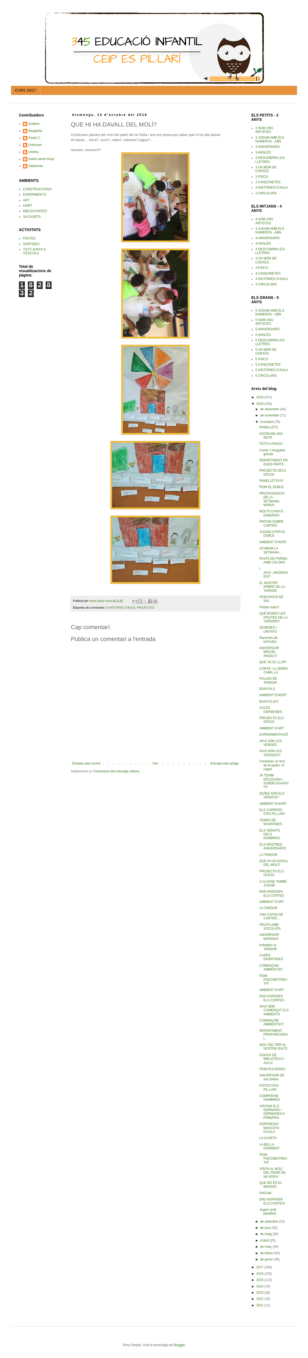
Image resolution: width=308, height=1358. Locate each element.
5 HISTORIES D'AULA (120, 607)
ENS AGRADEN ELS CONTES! (272, 1201)
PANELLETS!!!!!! (271, 481)
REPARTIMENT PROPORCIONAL (273, 1034)
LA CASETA (268, 1138)
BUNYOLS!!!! (269, 701)
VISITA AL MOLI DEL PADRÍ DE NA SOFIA (272, 1173)
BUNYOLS (267, 689)
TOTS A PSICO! (271, 444)
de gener (267, 1259)
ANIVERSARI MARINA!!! (269, 936)
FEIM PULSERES (272, 1069)
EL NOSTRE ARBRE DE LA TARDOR (272, 587)
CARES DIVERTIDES (271, 957)
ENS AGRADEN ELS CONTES (271, 893)
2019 (260, 397)
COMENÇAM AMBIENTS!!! (271, 967)
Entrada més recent (86, 763)
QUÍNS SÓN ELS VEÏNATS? (271, 795)
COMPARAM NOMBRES (269, 1098)
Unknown (35, 145)
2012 (260, 1299)
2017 (260, 1267)
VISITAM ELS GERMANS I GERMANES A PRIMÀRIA (272, 1112)
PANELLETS (268, 427)
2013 (260, 1292)
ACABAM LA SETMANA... (270, 550)
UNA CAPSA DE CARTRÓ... (271, 916)
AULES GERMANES (270, 709)
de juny (266, 1228)
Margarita (35, 131)
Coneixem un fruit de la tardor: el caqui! (272, 765)
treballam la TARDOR (268, 947)
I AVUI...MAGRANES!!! (273, 573)
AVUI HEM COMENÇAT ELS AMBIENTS (274, 1010)
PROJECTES (145, 607)
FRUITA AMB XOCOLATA (270, 926)
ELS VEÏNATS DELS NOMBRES (269, 834)
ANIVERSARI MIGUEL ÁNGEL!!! (269, 652)
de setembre (269, 1221)
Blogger (179, 1345)
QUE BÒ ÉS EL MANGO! (270, 1185)
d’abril (265, 1240)
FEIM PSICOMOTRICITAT (273, 980)
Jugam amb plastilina (267, 1211)
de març (266, 1247)
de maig (266, 1234)
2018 (260, 404)
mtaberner (35, 166)
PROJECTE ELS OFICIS (271, 720)
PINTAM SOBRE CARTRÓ (271, 523)
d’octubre (267, 422)
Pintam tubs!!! (269, 607)
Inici (155, 763)
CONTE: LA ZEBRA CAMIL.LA (273, 670)
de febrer (267, 1253)
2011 (260, 1305)
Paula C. (34, 138)
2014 (260, 1286)
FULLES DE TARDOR (268, 680)
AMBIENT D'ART (271, 728)
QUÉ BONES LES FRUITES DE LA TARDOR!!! (273, 617)
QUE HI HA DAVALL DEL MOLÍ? (274, 863)
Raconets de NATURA (268, 639)
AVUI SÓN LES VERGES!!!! (270, 753)
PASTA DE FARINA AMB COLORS (273, 560)
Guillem (33, 124)
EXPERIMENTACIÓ (273, 734)
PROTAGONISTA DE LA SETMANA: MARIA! (271, 499)
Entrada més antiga (224, 763)
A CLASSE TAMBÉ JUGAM (273, 883)
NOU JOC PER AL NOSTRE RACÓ (273, 1046)
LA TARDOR (268, 855)
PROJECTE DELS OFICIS (272, 472)
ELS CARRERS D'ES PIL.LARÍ (271, 812)
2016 (260, 1274)
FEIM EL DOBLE (271, 487)
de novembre (270, 415)
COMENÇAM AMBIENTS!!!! (271, 1022)
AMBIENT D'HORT (273, 542)
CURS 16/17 (25, 90)
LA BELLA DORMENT (269, 1146)
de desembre (270, 409)
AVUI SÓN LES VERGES (270, 743)
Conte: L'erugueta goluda (272, 452)
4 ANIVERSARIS (267, 238)
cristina (33, 152)
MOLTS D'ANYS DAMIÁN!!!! (271, 513)
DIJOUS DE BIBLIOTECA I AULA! (271, 1059)
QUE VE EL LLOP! (272, 662)
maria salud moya (41, 159)
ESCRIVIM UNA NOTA (271, 435)
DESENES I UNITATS (268, 629)
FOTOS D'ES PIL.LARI (269, 1087)
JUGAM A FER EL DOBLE (272, 534)
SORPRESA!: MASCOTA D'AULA (269, 1128)
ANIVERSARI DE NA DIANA (271, 1077)
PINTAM (265, 1193)
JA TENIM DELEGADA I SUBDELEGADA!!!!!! (274, 781)
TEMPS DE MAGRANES (270, 822)
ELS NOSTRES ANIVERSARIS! (272, 846)
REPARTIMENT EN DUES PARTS (273, 462)
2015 (260, 1280)
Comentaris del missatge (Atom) (116, 771)
